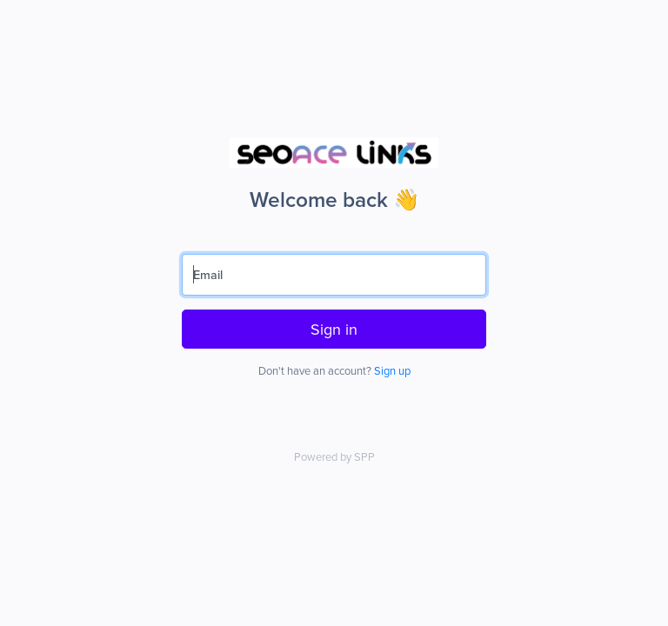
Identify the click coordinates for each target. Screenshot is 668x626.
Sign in (334, 329)
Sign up (392, 370)
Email (208, 274)
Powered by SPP (334, 456)
